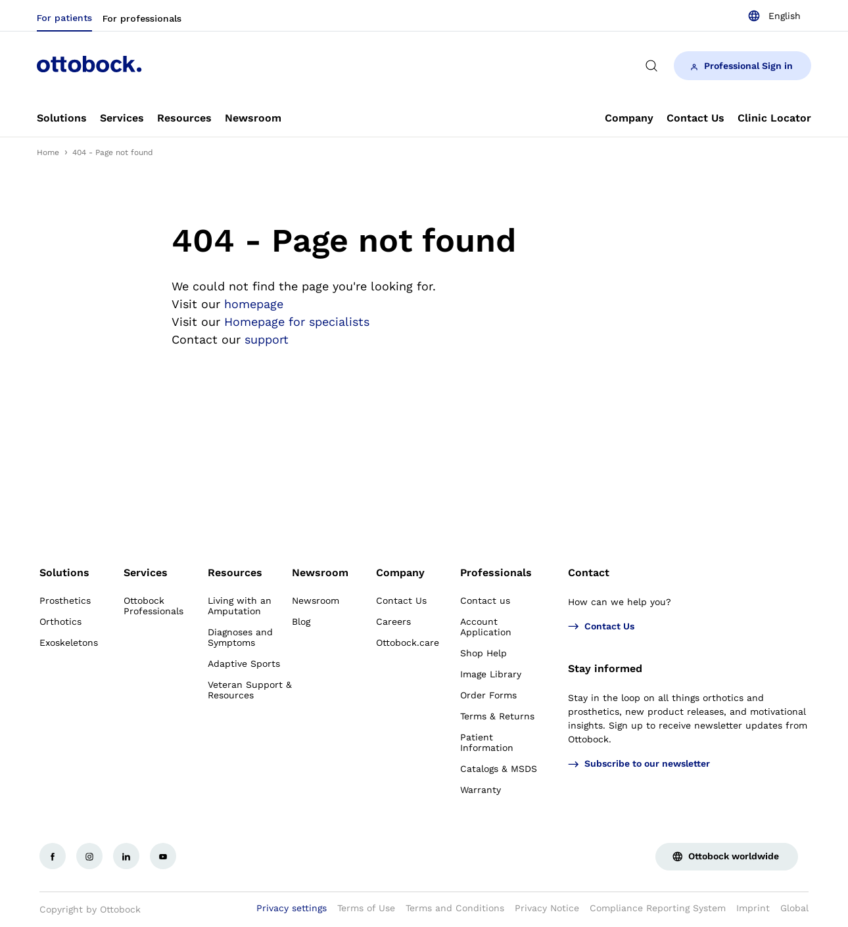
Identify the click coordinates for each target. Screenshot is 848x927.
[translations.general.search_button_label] (651, 65)
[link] (62, 118)
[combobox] (774, 15)
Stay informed (605, 668)
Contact (588, 572)
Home (48, 152)
